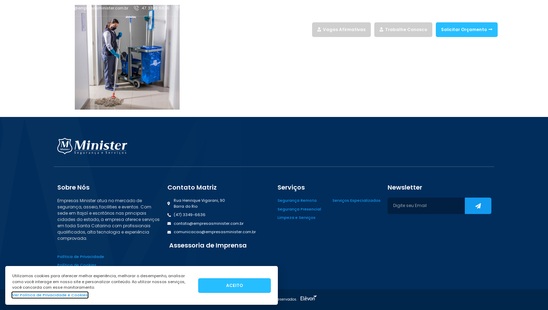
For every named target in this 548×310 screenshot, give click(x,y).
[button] (207, 245)
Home (223, 29)
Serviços (247, 29)
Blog (304, 29)
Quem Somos (279, 29)
